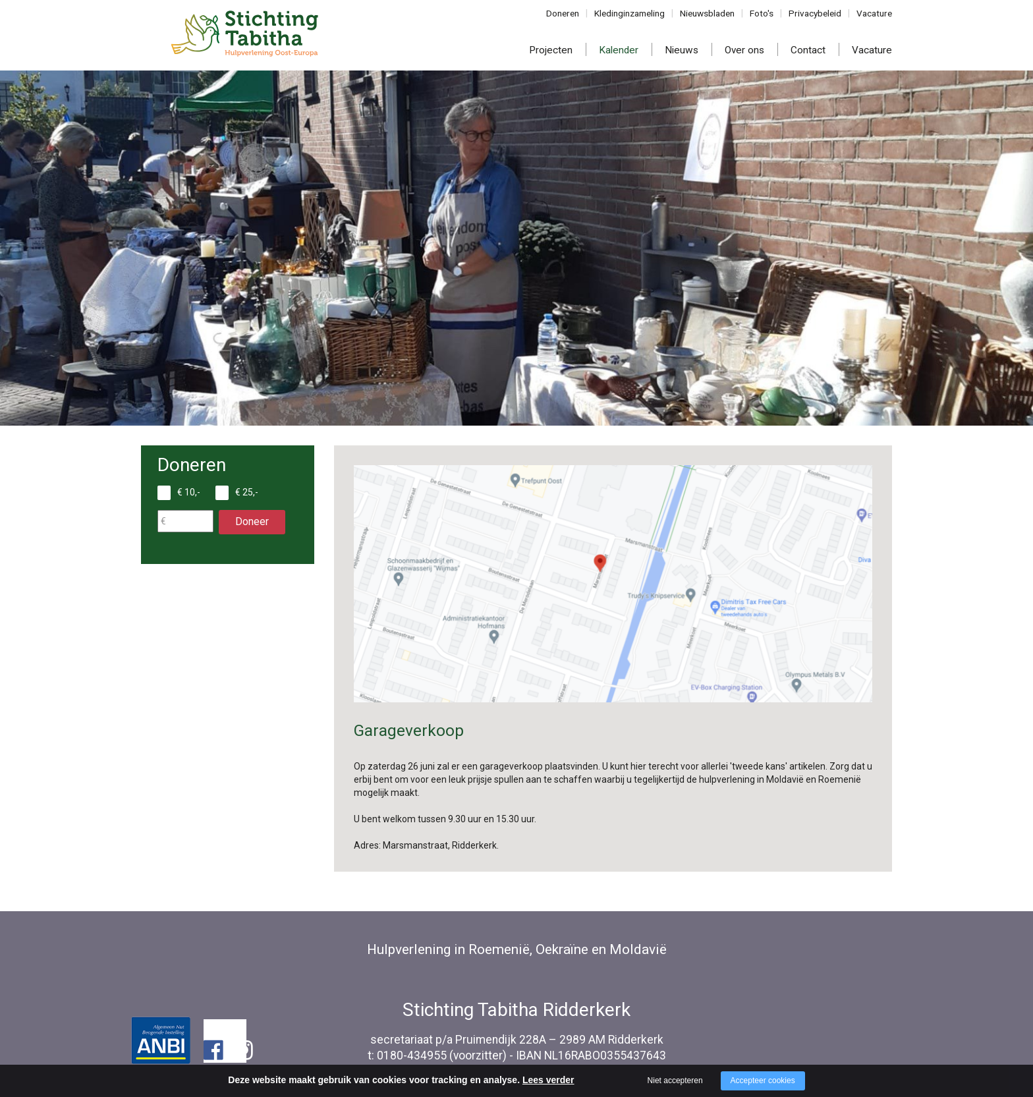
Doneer (252, 521)
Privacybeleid (818, 13)
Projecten (550, 50)
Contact (808, 50)
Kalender (618, 50)
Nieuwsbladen (713, 13)
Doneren (572, 13)
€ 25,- (246, 492)
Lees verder (548, 1080)
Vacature (875, 13)
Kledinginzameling (637, 13)
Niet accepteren (675, 1080)
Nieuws (681, 50)
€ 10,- (188, 492)
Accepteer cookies (763, 1080)
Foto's (767, 13)
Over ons (744, 50)
